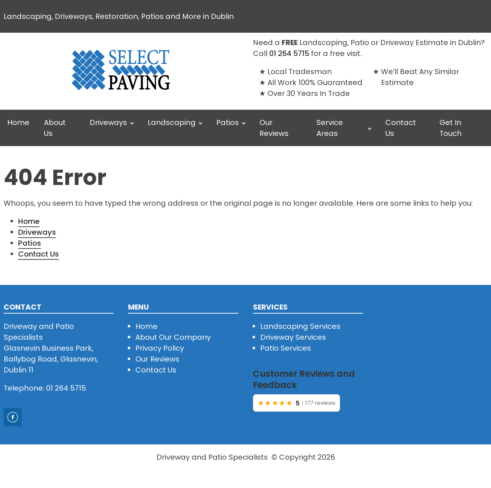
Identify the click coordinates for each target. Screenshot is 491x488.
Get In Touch (450, 127)
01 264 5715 (289, 53)
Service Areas (329, 127)
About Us (55, 127)
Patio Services (285, 348)
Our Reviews (274, 127)
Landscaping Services (300, 326)
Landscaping (172, 122)
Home (18, 122)
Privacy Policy (159, 348)
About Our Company (173, 337)
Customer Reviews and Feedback (304, 379)
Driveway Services (293, 337)
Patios (227, 122)
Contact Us (400, 127)
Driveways (108, 122)
